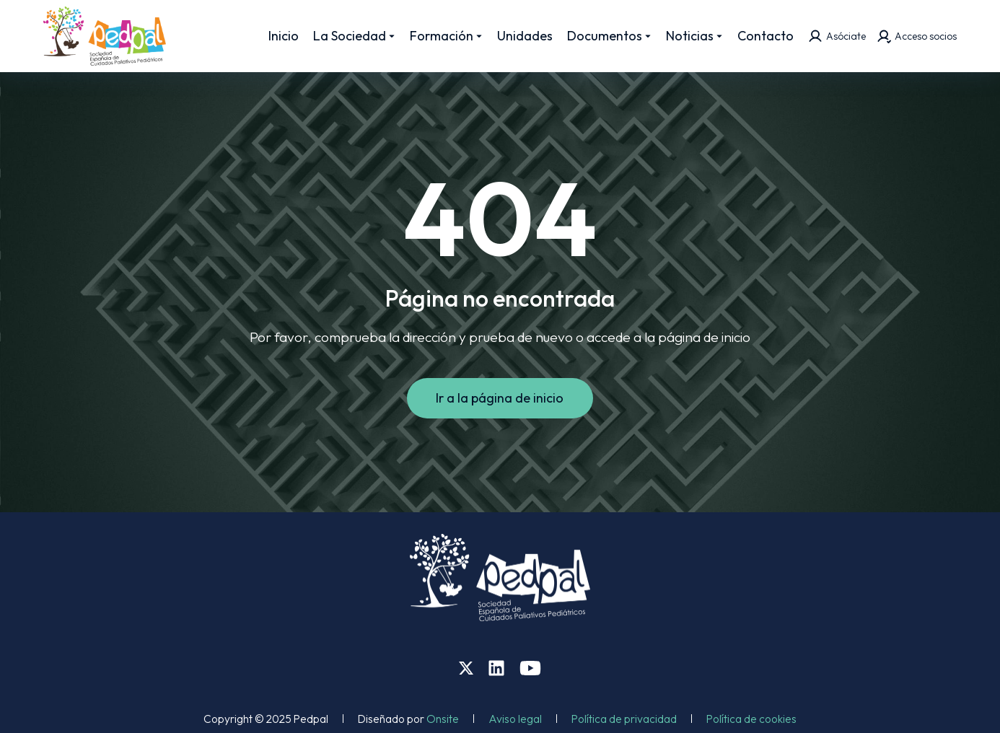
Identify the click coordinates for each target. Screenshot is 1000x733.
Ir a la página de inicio (500, 398)
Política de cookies (751, 718)
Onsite (442, 718)
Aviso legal (515, 718)
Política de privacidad (624, 718)
